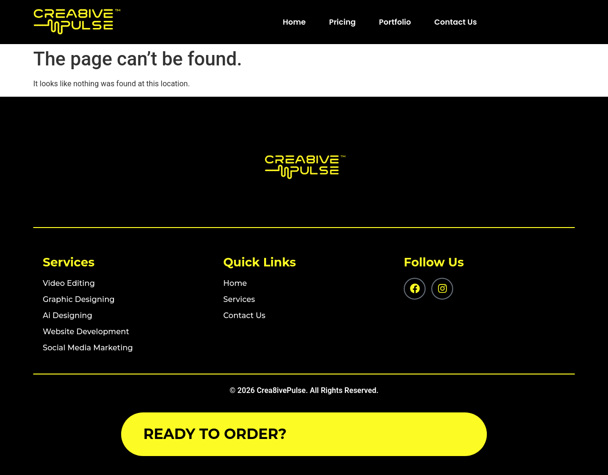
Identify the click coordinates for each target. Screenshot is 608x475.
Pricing (342, 22)
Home (294, 22)
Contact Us (455, 22)
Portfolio (395, 22)
